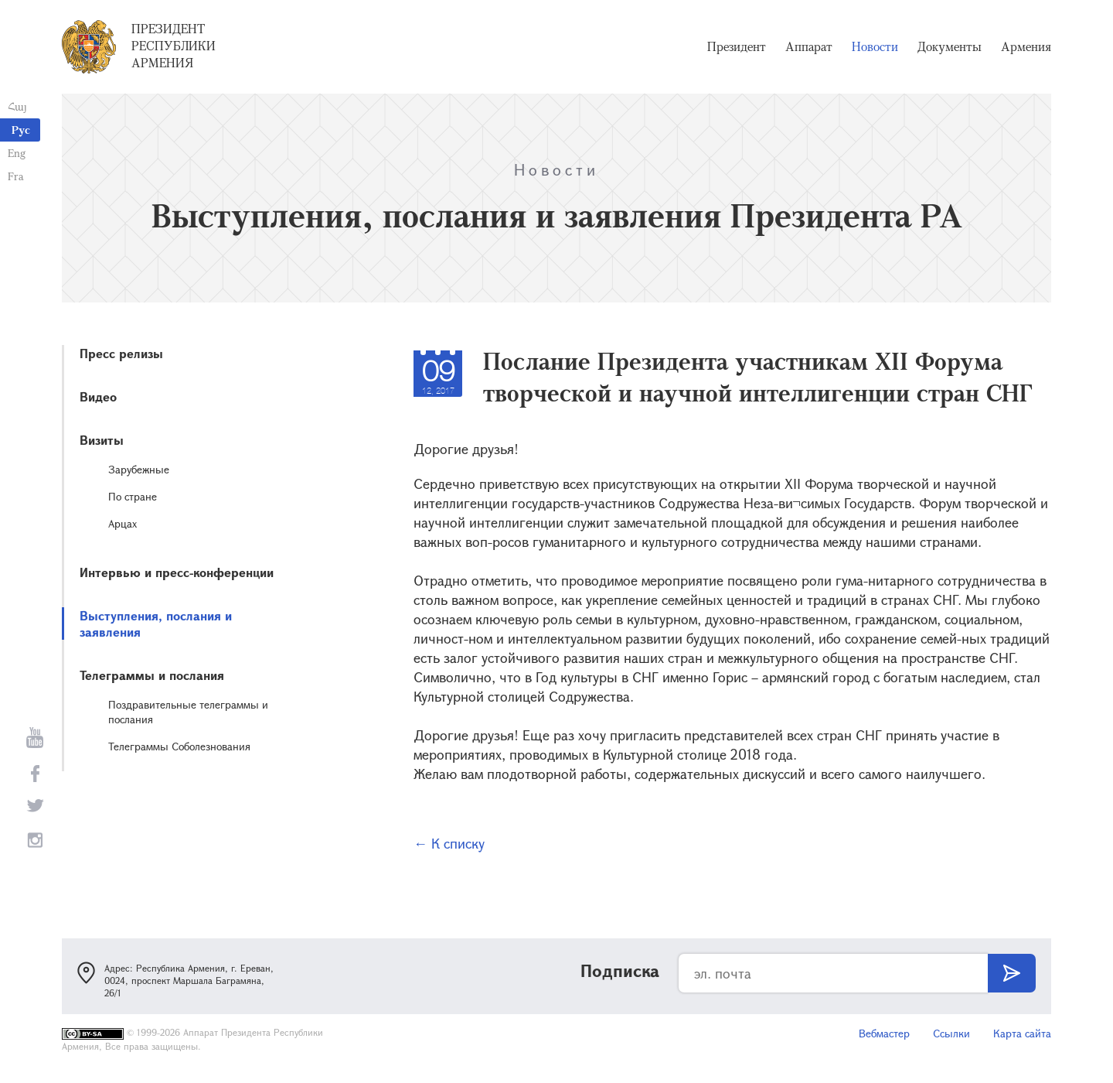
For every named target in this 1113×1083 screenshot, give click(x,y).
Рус (21, 129)
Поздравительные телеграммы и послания (188, 711)
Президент (736, 46)
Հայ (17, 106)
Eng (17, 152)
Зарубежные (138, 469)
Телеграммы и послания (152, 675)
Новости (875, 46)
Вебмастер (884, 1033)
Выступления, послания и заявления (156, 623)
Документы (949, 46)
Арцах (122, 523)
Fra (16, 176)
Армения (1026, 46)
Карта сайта (1022, 1033)
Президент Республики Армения (173, 45)
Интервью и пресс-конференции (177, 572)
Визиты (102, 440)
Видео (98, 396)
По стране (132, 496)
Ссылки (951, 1033)
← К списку (449, 843)
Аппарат (808, 46)
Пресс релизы (121, 353)
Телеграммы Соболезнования (179, 746)
